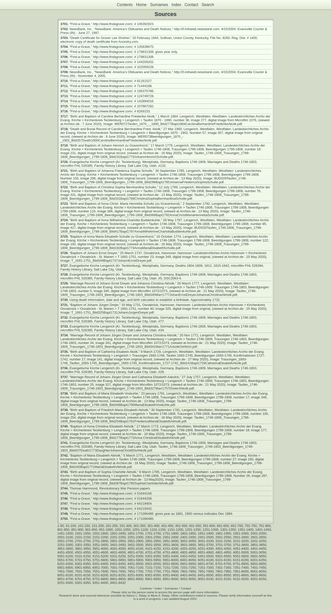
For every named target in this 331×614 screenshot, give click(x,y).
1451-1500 (65, 533)
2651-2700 (65, 541)
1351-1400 (245, 529)
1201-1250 (193, 529)
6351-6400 (100, 564)
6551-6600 (170, 564)
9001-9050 (188, 579)
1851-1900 (206, 533)
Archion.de (71, 124)
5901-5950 (153, 560)
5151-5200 (100, 556)
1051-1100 (140, 529)
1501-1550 (83, 533)
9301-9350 (83, 583)
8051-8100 (65, 575)
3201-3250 (258, 541)
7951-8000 (241, 571)
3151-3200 (241, 541)
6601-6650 (188, 564)
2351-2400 (170, 537)
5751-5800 (100, 560)
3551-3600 (170, 545)
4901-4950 (223, 552)
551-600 (209, 526)
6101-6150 (223, 560)
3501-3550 (153, 545)
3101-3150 (223, 541)
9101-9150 (223, 579)
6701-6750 (223, 564)
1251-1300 (210, 529)
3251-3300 (65, 545)
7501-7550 (83, 571)
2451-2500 (206, 537)
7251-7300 (206, 567)
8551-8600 (241, 575)
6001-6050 (188, 560)
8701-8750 (83, 579)
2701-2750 (83, 541)
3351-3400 (100, 545)
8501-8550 (223, 575)
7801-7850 (188, 571)
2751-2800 (100, 541)
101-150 (84, 526)
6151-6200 (241, 560)
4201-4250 (188, 548)
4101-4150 (153, 548)
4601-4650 (118, 552)
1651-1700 (135, 533)
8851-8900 (135, 579)
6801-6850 (258, 564)
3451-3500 (135, 545)
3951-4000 (100, 548)
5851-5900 (135, 560)
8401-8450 (188, 575)
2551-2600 (241, 537)
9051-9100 (206, 579)
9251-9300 (65, 583)
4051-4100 (135, 548)
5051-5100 (65, 556)
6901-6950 (83, 567)
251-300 (125, 526)
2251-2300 (135, 537)
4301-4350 (223, 548)
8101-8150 (83, 575)
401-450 (167, 526)
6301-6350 (83, 564)
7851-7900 (206, 571)
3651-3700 (206, 545)
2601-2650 (258, 537)
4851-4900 (206, 552)
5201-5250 (118, 556)
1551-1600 (100, 533)
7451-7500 (65, 571)
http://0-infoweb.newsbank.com (196, 29)
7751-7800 (170, 571)
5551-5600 (241, 556)
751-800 (265, 526)
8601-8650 (258, 575)
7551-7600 (100, 571)
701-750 (251, 526)
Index (176, 5)
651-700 (237, 526)
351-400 (153, 526)
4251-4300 (206, 548)
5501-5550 (223, 556)
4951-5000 (241, 552)
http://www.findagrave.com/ (112, 24)
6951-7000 (100, 567)
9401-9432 (118, 583)
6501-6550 (153, 564)
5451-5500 (206, 556)
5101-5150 (83, 556)
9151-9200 (241, 579)
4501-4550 (83, 552)
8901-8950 (153, 579)
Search (208, 5)
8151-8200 (100, 575)
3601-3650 (188, 545)
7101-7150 (153, 567)
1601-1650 (118, 533)
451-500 (181, 526)
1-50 (60, 526)
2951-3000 (170, 541)
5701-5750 (83, 560)
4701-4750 (153, 552)
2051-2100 (65, 537)
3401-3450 (118, 545)
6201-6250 (258, 560)
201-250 (112, 526)
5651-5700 (65, 560)
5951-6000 (170, 560)
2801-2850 (118, 541)
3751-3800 (241, 545)
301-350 (139, 526)
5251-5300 (135, 556)
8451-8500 (206, 575)
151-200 (98, 526)
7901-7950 (223, 571)
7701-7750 (153, 571)
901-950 (91, 529)
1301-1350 (228, 529)
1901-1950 (223, 533)
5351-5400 (170, 556)
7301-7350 (223, 567)
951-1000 (106, 529)
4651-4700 (135, 552)
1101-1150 (158, 529)
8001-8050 (258, 571)
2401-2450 (188, 537)
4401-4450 (258, 548)
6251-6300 (65, 564)
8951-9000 (170, 579)
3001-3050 (188, 541)
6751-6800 (241, 564)
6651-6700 (206, 564)
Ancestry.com (128, 42)
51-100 (71, 526)
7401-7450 (258, 567)
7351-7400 (241, 567)
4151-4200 (170, 548)
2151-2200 (100, 537)
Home (141, 5)
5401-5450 (188, 556)
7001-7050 (118, 567)
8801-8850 (118, 579)
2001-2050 (258, 533)
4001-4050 (118, 548)
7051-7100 (135, 567)
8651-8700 (65, 579)
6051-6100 (206, 560)
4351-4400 (241, 548)
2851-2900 (135, 541)
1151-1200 (175, 529)
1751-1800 (170, 533)
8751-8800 (100, 579)
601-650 (223, 526)
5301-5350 (153, 556)
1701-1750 (153, 533)
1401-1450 (263, 529)
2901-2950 (153, 541)
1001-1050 (123, 529)
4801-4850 (188, 552)
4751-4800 (170, 552)
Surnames (159, 5)
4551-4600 (100, 552)
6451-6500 (135, 564)
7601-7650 (118, 571)
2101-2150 (83, 537)
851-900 (77, 529)
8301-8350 (153, 575)
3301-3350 (83, 545)
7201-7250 (188, 567)
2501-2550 (223, 537)
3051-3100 (206, 541)
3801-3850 (258, 545)
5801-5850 (118, 560)
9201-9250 (258, 579)
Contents (125, 5)
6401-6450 (118, 564)
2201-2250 (118, 537)
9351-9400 (100, 583)
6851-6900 (65, 567)
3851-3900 (65, 548)
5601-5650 (258, 556)
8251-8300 (135, 575)
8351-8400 (170, 575)
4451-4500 (65, 552)
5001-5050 (258, 552)
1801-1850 (188, 533)
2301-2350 (153, 537)
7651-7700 (135, 571)
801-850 (63, 529)
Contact (191, 5)
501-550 (195, 526)
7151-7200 (170, 567)
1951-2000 (241, 533)
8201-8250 (118, 575)
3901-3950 (83, 548)
